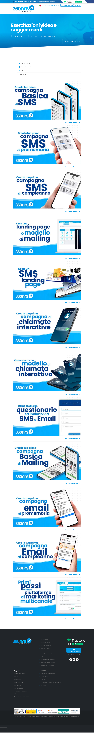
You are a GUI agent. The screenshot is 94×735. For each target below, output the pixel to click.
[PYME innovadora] (30, 711)
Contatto (44, 671)
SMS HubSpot (18, 685)
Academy (44, 673)
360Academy (24, 63)
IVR (42, 657)
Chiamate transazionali (48, 659)
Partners (43, 685)
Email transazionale (47, 654)
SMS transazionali (46, 645)
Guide (21, 71)
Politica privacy (36, 716)
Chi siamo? (44, 676)
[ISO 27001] (19, 711)
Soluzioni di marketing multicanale (52, 682)
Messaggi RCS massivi (48, 665)
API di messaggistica (20, 674)
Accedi (77, 5)
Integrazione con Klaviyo (22, 691)
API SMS (16, 676)
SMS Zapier (17, 694)
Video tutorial (52, 673)
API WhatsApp (18, 679)
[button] (40, 5)
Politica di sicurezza (55, 716)
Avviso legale (45, 716)
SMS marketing (45, 642)
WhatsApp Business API (48, 662)
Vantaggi (44, 679)
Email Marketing (46, 648)
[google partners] (41, 711)
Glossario (23, 74)
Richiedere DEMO (67, 5)
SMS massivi (45, 639)
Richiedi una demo (72, 42)
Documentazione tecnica (22, 697)
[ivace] (74, 711)
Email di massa (45, 651)
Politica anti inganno (68, 716)
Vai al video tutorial (72, 122)
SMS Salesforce (19, 688)
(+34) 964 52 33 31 (52, 5)
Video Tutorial (25, 67)
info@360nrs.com (74, 650)
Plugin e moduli (19, 682)
